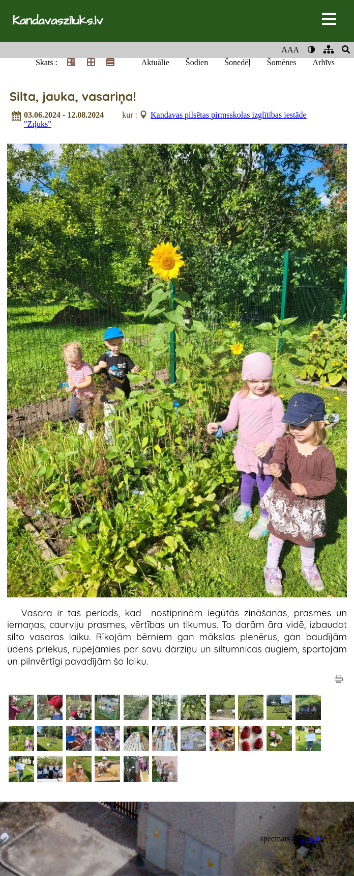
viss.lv (311, 838)
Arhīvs (324, 62)
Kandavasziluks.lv (57, 21)
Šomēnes (282, 62)
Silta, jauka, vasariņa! (73, 96)
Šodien (197, 62)
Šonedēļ (237, 62)
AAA (290, 49)
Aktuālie (155, 62)
